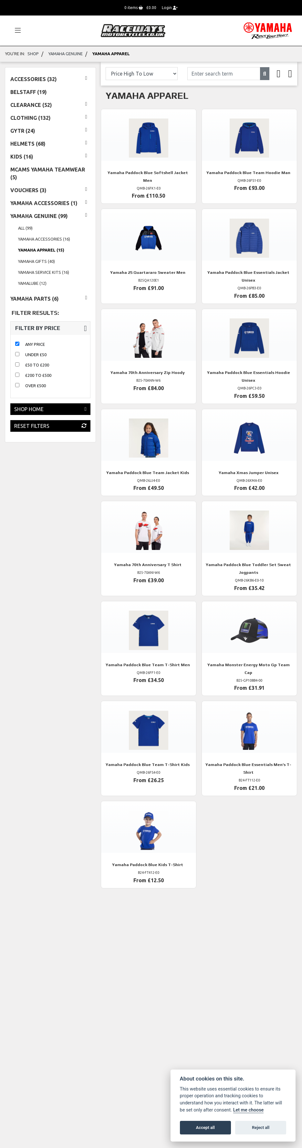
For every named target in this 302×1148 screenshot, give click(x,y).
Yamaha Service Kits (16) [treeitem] (43, 272)
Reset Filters (50, 426)
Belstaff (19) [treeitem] (28, 92)
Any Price (35, 344)
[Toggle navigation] (15, 31)
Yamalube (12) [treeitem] (32, 283)
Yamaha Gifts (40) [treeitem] (36, 261)
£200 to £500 (38, 375)
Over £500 (35, 385)
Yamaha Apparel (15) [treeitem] (41, 250)
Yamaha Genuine (65, 53)
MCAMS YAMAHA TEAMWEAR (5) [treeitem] (47, 173)
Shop (33, 53)
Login (170, 7)
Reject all (260, 1127)
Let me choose (248, 1110)
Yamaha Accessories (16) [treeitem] (44, 239)
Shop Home (50, 409)
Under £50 (36, 354)
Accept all (205, 1127)
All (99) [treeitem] (25, 228)
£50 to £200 (37, 365)
